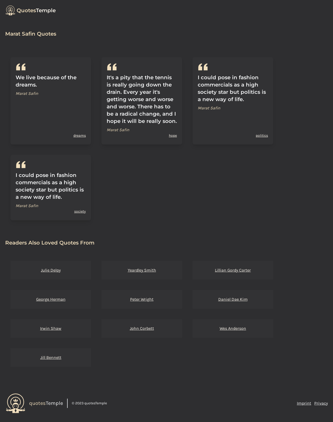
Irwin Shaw (50, 328)
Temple (36, 10)
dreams (79, 135)
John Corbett (142, 328)
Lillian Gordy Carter (233, 270)
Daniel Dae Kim (233, 299)
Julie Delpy (51, 270)
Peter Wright (141, 299)
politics (262, 135)
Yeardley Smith (142, 270)
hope (173, 135)
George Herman (51, 299)
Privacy (321, 403)
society (80, 211)
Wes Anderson (233, 328)
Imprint (304, 403)
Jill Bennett (50, 357)
